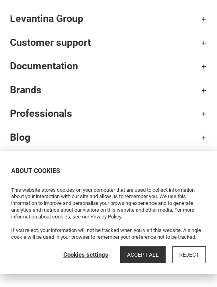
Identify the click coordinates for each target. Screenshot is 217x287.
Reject (189, 255)
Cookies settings (85, 254)
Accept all (143, 255)
